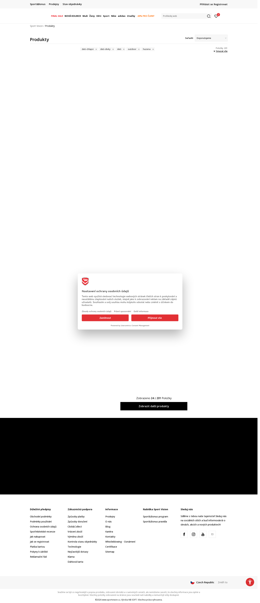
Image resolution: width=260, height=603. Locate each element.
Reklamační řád (38, 556)
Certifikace (111, 546)
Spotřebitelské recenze (42, 531)
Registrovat (221, 4)
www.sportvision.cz (111, 599)
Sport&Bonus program (155, 516)
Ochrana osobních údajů (43, 526)
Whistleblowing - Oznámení (120, 541)
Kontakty (110, 536)
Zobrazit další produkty (154, 406)
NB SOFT (133, 599)
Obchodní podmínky (41, 516)
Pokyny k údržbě (39, 551)
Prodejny (110, 516)
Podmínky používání (41, 521)
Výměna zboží (75, 536)
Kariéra (109, 531)
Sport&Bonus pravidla (155, 521)
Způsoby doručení (77, 521)
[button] (186, 16)
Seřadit (189, 38)
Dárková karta (75, 561)
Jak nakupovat (37, 536)
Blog (107, 526)
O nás (108, 521)
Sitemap (109, 551)
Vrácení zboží (75, 531)
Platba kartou (37, 546)
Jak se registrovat (39, 541)
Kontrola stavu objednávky (82, 541)
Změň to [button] (223, 582)
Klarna (71, 556)
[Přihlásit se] (216, 15)
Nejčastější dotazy (78, 551)
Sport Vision (36, 25)
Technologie (74, 546)
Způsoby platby (76, 516)
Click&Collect (75, 526)
